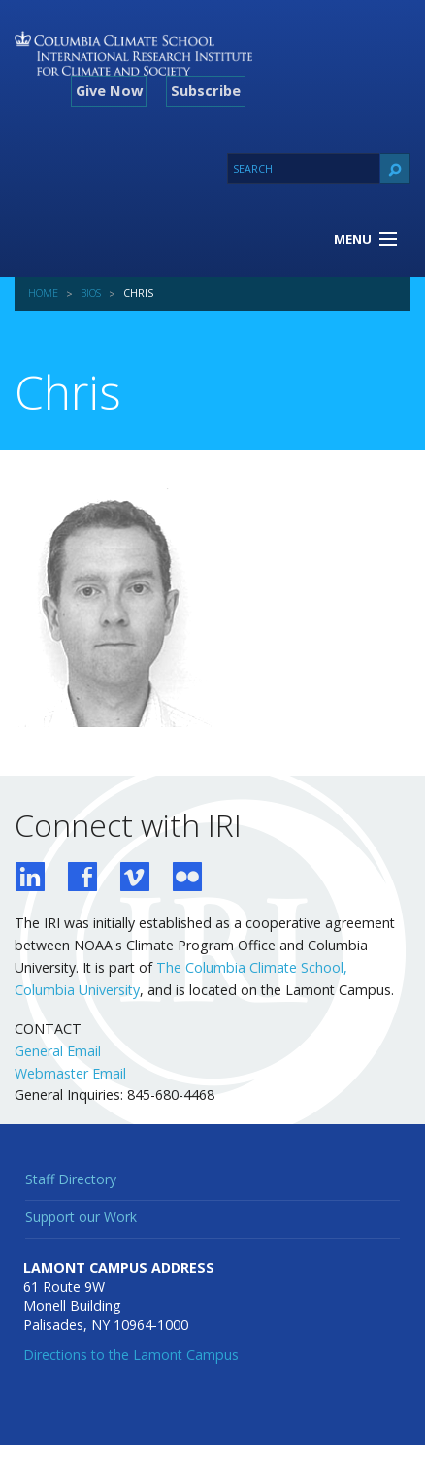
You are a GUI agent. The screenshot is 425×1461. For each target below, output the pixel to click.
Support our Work (81, 1217)
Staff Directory (70, 1179)
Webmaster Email (70, 1073)
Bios (91, 293)
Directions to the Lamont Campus (131, 1354)
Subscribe (206, 90)
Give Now (109, 90)
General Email (58, 1051)
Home (43, 293)
